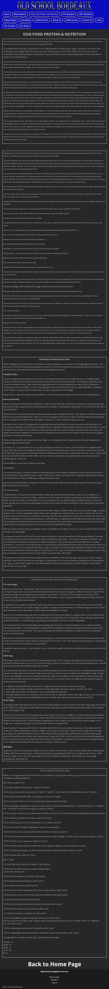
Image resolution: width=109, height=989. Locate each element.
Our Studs (24, 26)
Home (6, 14)
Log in (54, 982)
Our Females (9, 26)
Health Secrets (41, 20)
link (12, 463)
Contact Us (87, 20)
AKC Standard (85, 14)
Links (99, 20)
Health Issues (72, 20)
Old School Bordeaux (15, 987)
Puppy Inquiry (10, 20)
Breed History (20, 14)
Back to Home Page (54, 964)
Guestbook (26, 20)
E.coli (64, 544)
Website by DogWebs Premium (55, 971)
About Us (57, 20)
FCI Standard (69, 14)
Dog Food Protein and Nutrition (44, 14)
